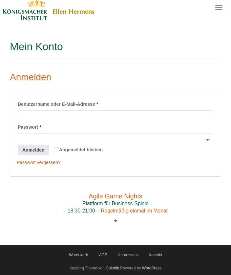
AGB (103, 255)
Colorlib (112, 268)
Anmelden (33, 150)
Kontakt (155, 255)
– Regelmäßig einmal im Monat (131, 210)
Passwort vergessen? (39, 162)
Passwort (42, 126)
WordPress (151, 268)
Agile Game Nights (115, 196)
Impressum (127, 255)
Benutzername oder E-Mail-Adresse (71, 103)
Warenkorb (78, 255)
